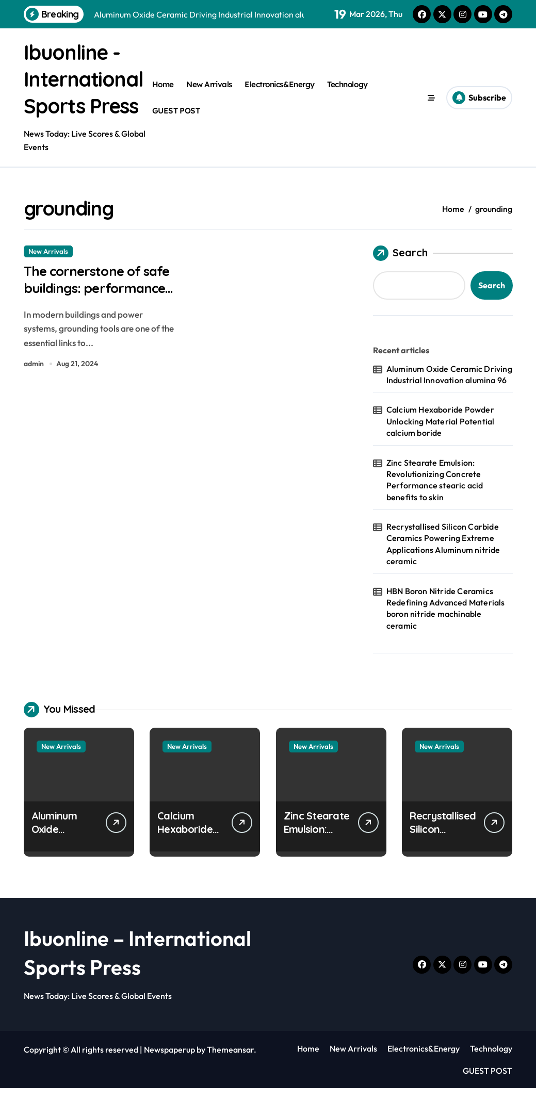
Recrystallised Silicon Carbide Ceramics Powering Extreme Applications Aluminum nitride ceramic (443, 570)
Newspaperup (169, 1076)
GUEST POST (176, 124)
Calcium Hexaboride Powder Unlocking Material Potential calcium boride (440, 448)
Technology (347, 98)
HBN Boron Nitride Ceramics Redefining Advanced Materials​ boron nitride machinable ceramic (445, 635)
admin (34, 392)
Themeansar (230, 1076)
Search (400, 280)
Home (163, 98)
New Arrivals (209, 98)
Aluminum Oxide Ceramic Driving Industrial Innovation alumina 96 (449, 401)
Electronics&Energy (280, 98)
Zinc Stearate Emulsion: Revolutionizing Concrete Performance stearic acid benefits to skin (434, 506)
